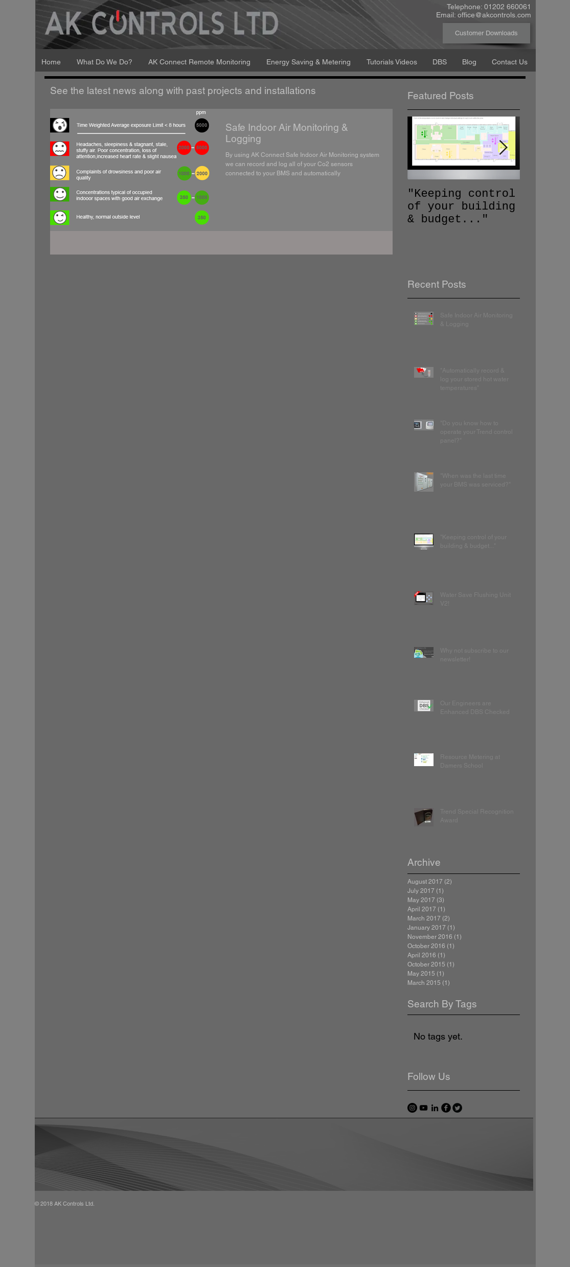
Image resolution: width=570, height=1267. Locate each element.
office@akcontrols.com (494, 15)
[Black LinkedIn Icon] (435, 1108)
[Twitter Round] (457, 1108)
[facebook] (446, 1108)
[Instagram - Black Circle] (412, 1108)
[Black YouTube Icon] (423, 1108)
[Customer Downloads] (486, 33)
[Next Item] (503, 148)
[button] (105, 57)
